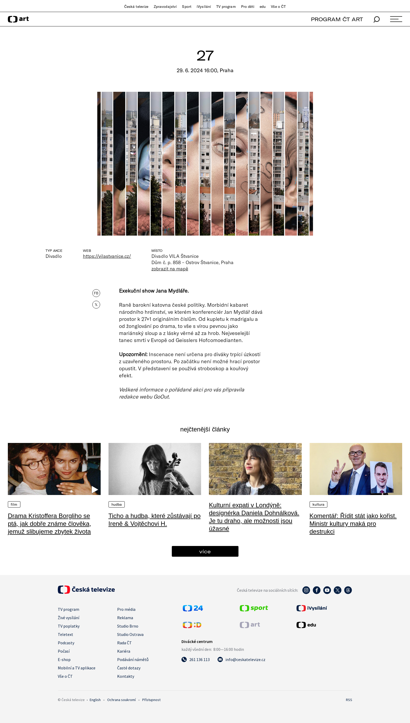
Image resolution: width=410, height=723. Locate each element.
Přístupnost (151, 699)
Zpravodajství (165, 6)
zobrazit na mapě (169, 268)
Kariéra (123, 651)
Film (14, 504)
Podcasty (66, 642)
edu (263, 6)
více (205, 551)
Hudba (116, 504)
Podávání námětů (133, 659)
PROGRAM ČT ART (337, 19)
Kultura (318, 504)
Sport (186, 6)
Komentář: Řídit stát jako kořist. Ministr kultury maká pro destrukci (353, 523)
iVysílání (204, 6)
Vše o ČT (278, 6)
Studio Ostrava (130, 634)
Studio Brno (127, 626)
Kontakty (125, 676)
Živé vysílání (68, 617)
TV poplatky (68, 626)
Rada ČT (124, 642)
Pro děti (247, 6)
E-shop (64, 659)
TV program (226, 6)
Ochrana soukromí (121, 699)
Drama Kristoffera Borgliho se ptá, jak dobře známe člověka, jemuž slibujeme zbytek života (49, 523)
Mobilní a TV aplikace (76, 667)
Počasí (64, 651)
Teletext (65, 634)
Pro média (126, 609)
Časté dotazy (128, 667)
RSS (349, 699)
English (95, 699)
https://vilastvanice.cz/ (107, 256)
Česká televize (136, 6)
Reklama (125, 617)
